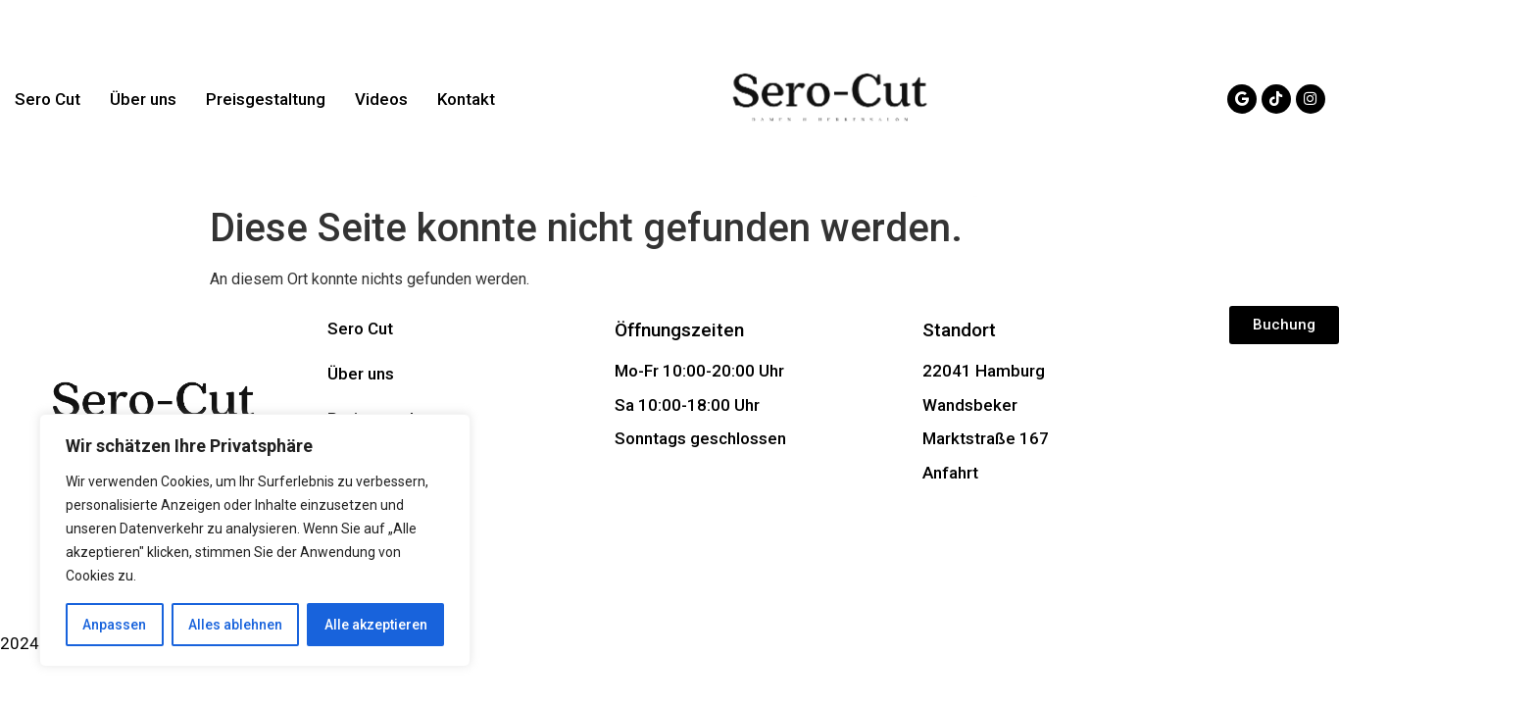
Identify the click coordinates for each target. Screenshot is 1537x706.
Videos (381, 99)
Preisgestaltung (265, 99)
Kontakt (466, 99)
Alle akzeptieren (375, 624)
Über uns (143, 99)
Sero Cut (47, 99)
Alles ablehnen (235, 624)
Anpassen (114, 624)
